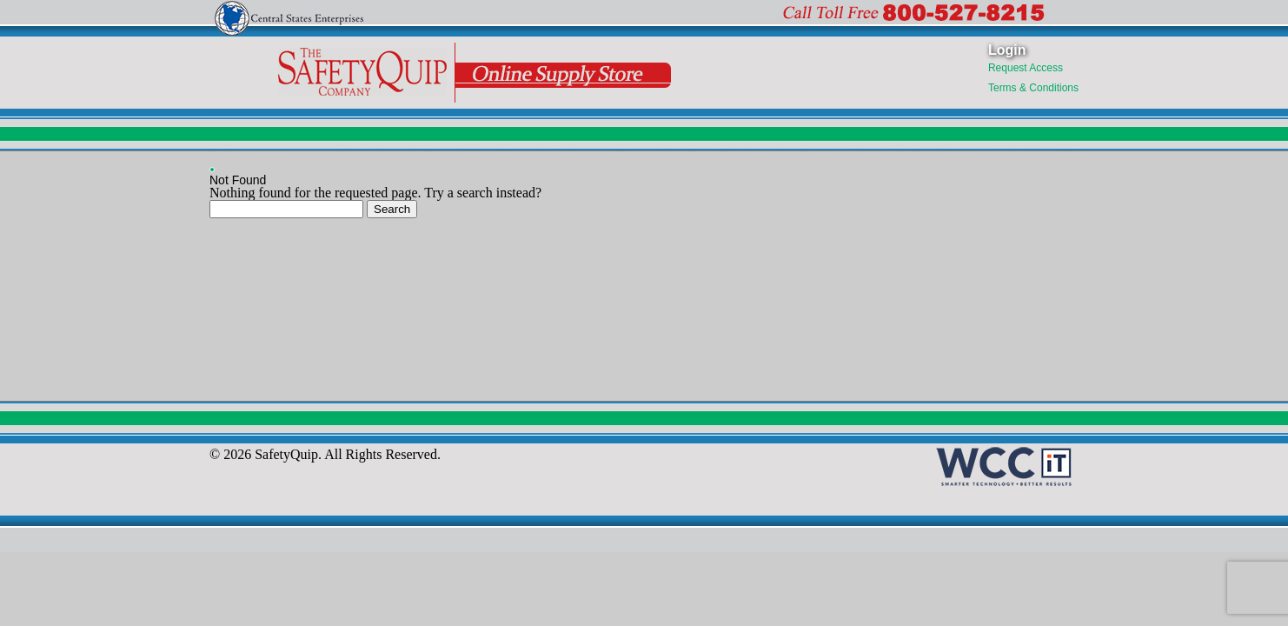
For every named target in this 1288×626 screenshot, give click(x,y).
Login (1007, 50)
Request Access (1025, 68)
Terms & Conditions (1033, 88)
